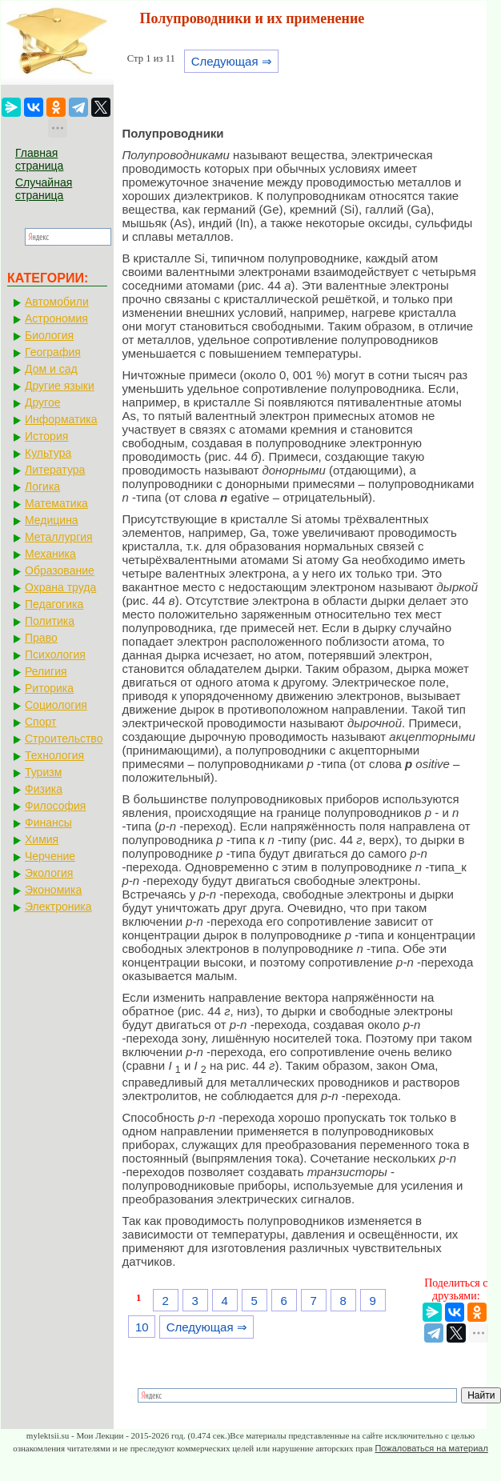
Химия (41, 839)
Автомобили (57, 301)
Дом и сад (51, 368)
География (53, 352)
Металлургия (59, 536)
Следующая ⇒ (231, 61)
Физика (43, 789)
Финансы (48, 822)
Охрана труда (60, 587)
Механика (50, 553)
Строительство (63, 738)
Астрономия (56, 318)
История (46, 436)
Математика (56, 503)
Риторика (49, 688)
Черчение (50, 856)
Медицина (51, 520)
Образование (59, 570)
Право (41, 637)
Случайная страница (43, 189)
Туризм (43, 772)
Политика (49, 620)
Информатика (61, 419)
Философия (55, 805)
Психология (55, 654)
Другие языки (59, 385)
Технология (54, 755)
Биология (49, 335)
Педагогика (54, 604)
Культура (48, 452)
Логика (42, 486)
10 (142, 1327)
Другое (42, 402)
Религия (46, 671)
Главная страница (39, 159)
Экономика (53, 889)
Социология (56, 704)
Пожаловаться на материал (431, 1448)
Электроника (58, 906)
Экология (49, 873)
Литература (55, 469)
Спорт (40, 721)
